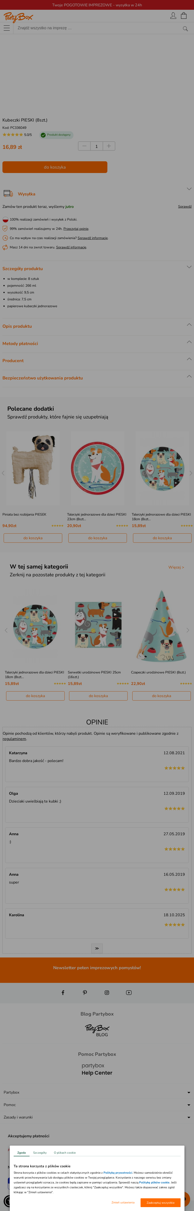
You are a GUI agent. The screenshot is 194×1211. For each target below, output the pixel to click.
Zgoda (21, 1153)
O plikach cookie (65, 1153)
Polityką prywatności (117, 1173)
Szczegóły (40, 1153)
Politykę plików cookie (154, 1182)
